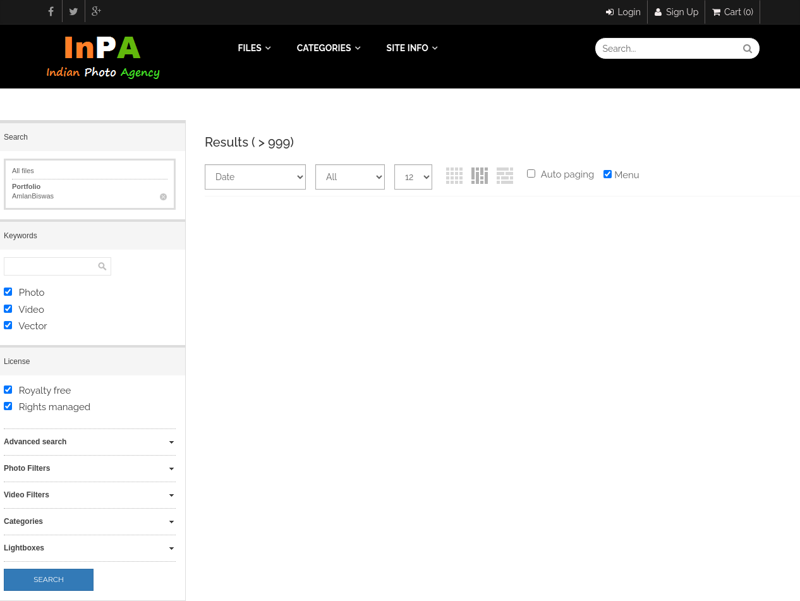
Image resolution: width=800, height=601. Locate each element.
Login (623, 12)
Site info (407, 48)
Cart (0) (732, 12)
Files (250, 48)
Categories (324, 48)
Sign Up (677, 12)
